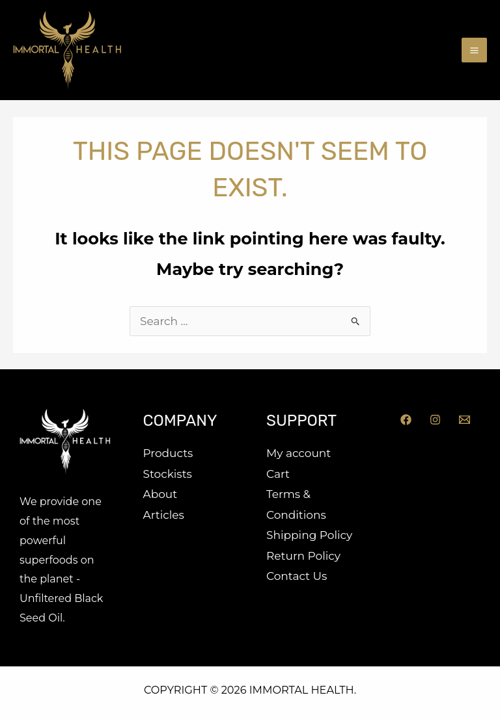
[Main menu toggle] (474, 50)
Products (168, 453)
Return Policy (303, 555)
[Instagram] (435, 419)
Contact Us (296, 575)
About (160, 494)
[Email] (464, 419)
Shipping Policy (309, 535)
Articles (163, 514)
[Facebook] (405, 419)
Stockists (167, 473)
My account (298, 453)
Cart (278, 473)
